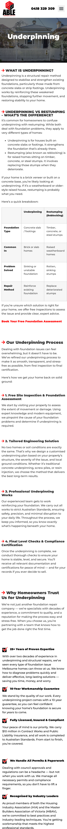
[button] (61, 8)
